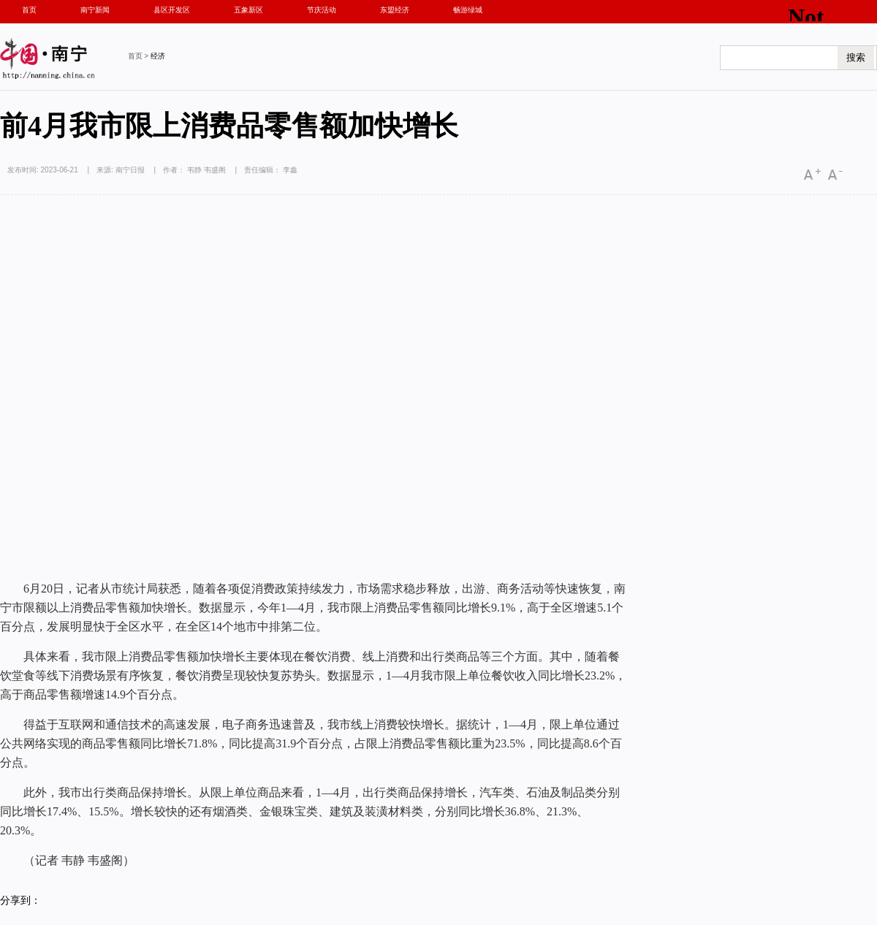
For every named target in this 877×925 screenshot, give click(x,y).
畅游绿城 (467, 10)
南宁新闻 (95, 10)
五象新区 (248, 10)
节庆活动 (321, 10)
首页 (29, 10)
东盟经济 (394, 10)
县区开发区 (171, 10)
